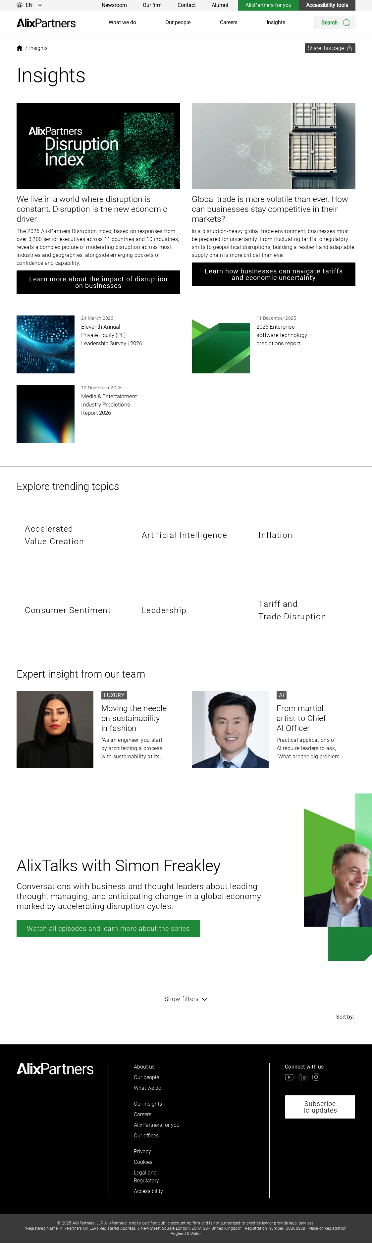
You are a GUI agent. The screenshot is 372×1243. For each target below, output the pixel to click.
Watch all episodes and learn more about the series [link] (108, 928)
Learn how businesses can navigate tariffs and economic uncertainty (274, 274)
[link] (46, 23)
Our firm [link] (152, 5)
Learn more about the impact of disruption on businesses (98, 282)
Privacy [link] (142, 1151)
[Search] (334, 23)
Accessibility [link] (148, 1191)
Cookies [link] (143, 1162)
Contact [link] (187, 5)
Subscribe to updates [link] (320, 1107)
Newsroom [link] (114, 5)
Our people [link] (177, 22)
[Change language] (29, 5)
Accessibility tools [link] (327, 5)
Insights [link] (276, 22)
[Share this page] (330, 48)
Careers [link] (229, 22)
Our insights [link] (148, 1104)
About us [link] (144, 1067)
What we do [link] (122, 22)
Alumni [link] (220, 5)
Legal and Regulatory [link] (146, 1177)
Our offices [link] (146, 1135)
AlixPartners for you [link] (268, 5)
